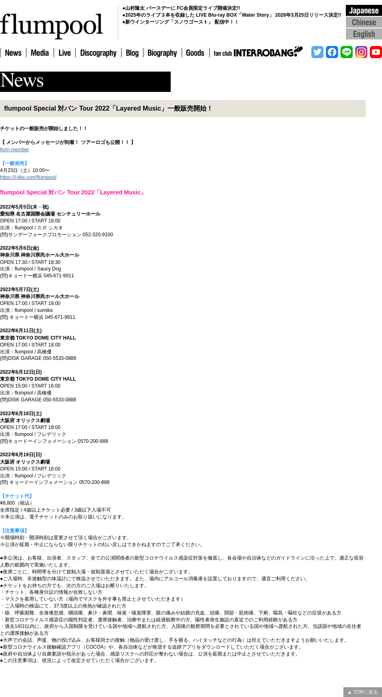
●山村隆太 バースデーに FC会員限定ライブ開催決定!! (181, 8)
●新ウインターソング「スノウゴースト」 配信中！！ (180, 22)
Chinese (364, 22)
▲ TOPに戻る (362, 692)
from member (14, 149)
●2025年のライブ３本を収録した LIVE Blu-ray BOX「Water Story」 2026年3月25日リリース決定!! (231, 15)
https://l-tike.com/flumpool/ (28, 177)
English (364, 33)
